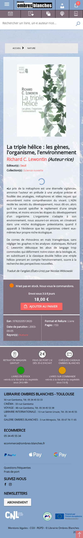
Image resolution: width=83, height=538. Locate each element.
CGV (32, 528)
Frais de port (12, 471)
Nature (23, 335)
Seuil (23, 165)
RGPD (40, 528)
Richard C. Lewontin (27, 159)
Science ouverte (33, 170)
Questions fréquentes (17, 468)
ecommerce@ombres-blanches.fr (24, 443)
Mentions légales (18, 528)
